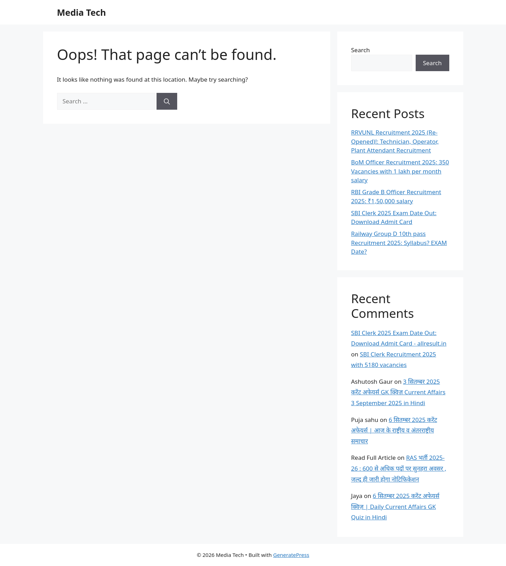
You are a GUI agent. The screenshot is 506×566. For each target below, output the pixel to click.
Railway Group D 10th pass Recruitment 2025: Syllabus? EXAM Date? (399, 242)
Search (360, 50)
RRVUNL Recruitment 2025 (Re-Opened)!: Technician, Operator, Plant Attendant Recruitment (395, 141)
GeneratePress (291, 554)
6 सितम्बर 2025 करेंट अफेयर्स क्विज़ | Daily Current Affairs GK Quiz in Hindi (395, 506)
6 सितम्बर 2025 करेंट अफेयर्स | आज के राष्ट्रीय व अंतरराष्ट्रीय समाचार (394, 430)
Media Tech (81, 12)
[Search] (167, 101)
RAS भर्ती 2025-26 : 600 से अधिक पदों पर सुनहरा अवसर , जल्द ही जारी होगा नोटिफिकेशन (398, 468)
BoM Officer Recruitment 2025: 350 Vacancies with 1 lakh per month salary (400, 171)
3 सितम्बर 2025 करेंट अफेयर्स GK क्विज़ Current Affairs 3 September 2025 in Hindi (398, 392)
